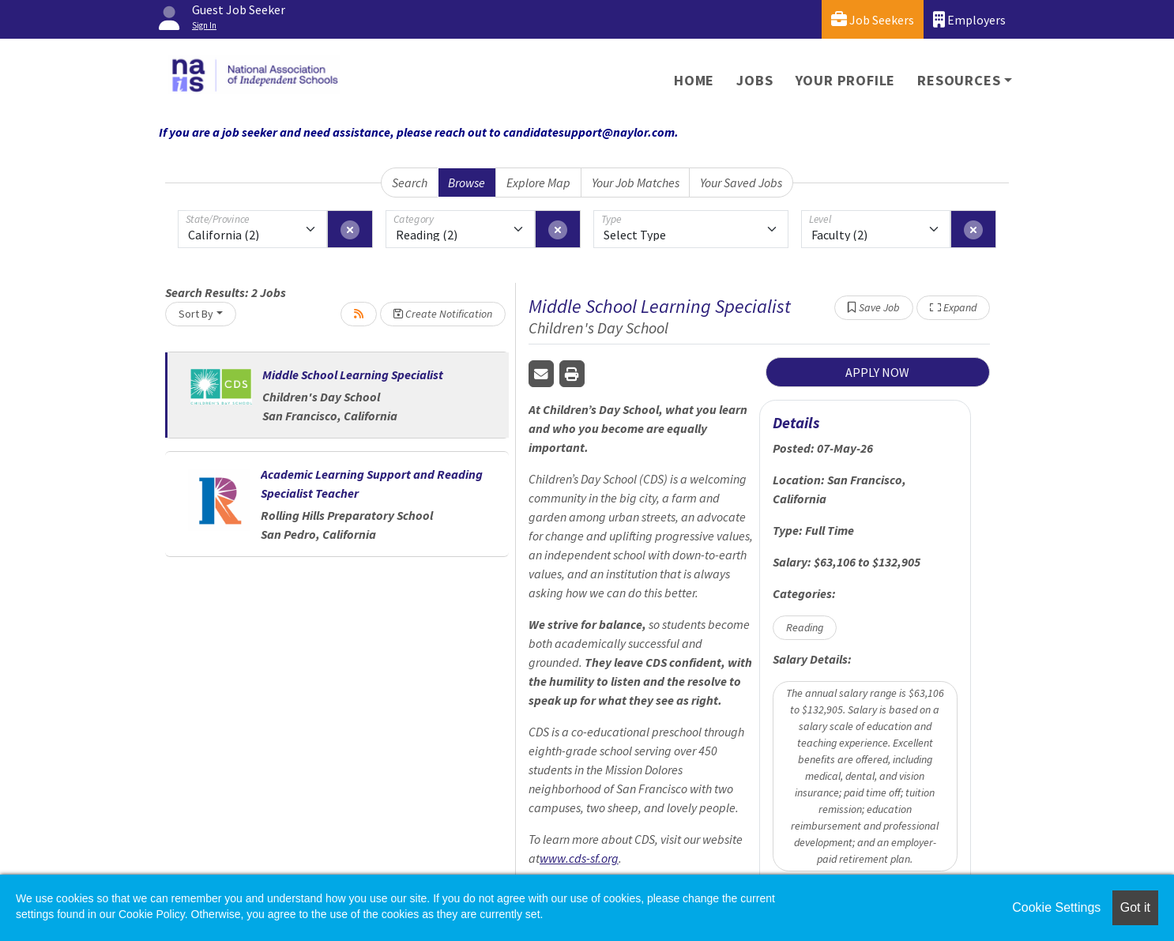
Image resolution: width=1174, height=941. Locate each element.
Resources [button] (958, 80)
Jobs (754, 80)
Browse (466, 182)
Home (694, 80)
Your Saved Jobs (741, 182)
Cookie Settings (1056, 907)
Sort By (196, 314)
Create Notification (442, 314)
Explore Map (538, 182)
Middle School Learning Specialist (352, 374)
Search (409, 182)
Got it (1135, 907)
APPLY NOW (877, 372)
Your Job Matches (635, 182)
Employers (969, 19)
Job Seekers (872, 19)
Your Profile (846, 80)
